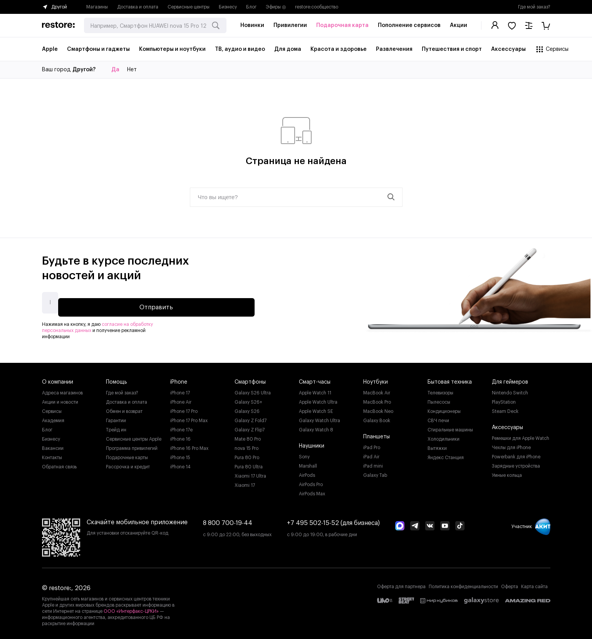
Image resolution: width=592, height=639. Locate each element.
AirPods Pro (311, 481)
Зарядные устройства (516, 463)
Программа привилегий (132, 445)
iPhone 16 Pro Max (189, 445)
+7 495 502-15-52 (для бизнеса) (333, 520)
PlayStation (504, 399)
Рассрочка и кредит (128, 463)
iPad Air (371, 453)
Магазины (97, 7)
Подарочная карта (342, 25)
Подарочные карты (127, 454)
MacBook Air (376, 389)
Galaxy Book (376, 417)
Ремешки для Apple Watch (520, 435)
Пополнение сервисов (409, 25)
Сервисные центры (189, 7)
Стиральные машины (450, 426)
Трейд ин (116, 426)
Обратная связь (59, 463)
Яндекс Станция (446, 454)
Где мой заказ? (534, 7)
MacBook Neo (378, 408)
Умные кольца (507, 472)
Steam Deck (505, 408)
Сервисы (52, 408)
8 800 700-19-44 (227, 520)
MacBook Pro (377, 399)
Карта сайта (534, 583)
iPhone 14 (180, 463)
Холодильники (444, 436)
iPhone (178, 379)
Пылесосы (439, 399)
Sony (304, 453)
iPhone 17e (181, 426)
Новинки (252, 25)
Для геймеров (510, 379)
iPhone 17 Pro (184, 408)
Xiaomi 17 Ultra (250, 473)
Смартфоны (250, 379)
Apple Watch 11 (315, 389)
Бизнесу (228, 7)
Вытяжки (437, 445)
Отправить (210, 301)
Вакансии (53, 445)
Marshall (308, 463)
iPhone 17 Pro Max (189, 417)
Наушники (311, 443)
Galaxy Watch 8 (316, 426)
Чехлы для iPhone (511, 444)
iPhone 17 (180, 389)
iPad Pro (371, 444)
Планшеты (376, 433)
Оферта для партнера (401, 583)
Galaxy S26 (247, 408)
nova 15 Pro (246, 445)
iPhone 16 (180, 436)
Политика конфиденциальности (463, 583)
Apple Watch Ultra (318, 399)
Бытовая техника (450, 379)
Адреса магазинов (62, 389)
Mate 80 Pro (248, 436)
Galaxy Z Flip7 (250, 426)
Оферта (509, 583)
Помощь (116, 379)
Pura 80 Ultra (249, 463)
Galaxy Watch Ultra (319, 417)
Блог (251, 7)
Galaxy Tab (375, 472)
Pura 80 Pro (247, 454)
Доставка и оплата (137, 7)
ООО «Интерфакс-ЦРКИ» (132, 608)
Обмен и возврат (124, 408)
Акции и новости (60, 399)
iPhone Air (180, 399)
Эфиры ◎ (276, 7)
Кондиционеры (444, 408)
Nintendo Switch (510, 389)
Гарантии (116, 417)
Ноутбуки (375, 379)
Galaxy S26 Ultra (253, 389)
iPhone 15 (180, 454)
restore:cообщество (316, 7)
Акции (458, 25)
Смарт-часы (314, 379)
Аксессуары (507, 424)
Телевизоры (440, 389)
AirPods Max (312, 490)
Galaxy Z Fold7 (251, 417)
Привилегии (290, 25)
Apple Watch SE (316, 408)
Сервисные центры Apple (133, 436)
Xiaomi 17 (245, 482)
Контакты (52, 454)
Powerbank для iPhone (516, 453)
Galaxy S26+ (248, 399)
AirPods (307, 472)
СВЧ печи (438, 417)
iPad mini (373, 463)
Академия (53, 417)
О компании (57, 379)
